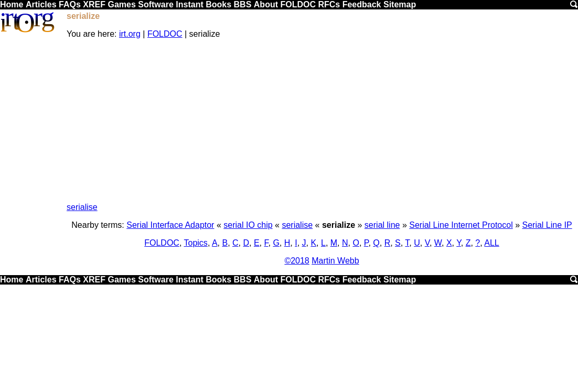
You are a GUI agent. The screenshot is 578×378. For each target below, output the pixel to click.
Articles (41, 4)
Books (218, 4)
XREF (94, 4)
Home (11, 4)
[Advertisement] (322, 120)
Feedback (361, 4)
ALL (491, 242)
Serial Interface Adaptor (170, 224)
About (266, 4)
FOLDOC (298, 4)
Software (156, 4)
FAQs (70, 4)
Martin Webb (335, 260)
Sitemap (399, 4)
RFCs (329, 4)
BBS (243, 4)
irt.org (130, 33)
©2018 (296, 260)
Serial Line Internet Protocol (460, 224)
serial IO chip (247, 224)
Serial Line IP (547, 224)
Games (121, 4)
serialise (82, 207)
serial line (382, 224)
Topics (196, 242)
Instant (189, 4)
